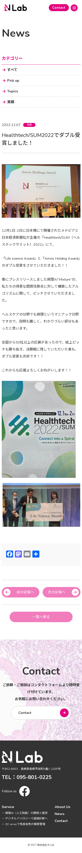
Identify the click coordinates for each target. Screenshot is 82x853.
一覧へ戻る (41, 617)
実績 (29, 124)
